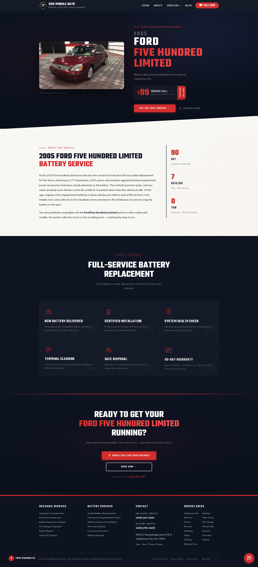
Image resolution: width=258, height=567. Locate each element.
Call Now (207, 5)
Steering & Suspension (50, 517)
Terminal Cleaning (96, 526)
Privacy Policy (177, 559)
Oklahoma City (191, 513)
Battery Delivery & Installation (102, 522)
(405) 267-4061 (145, 517)
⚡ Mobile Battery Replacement (129, 461)
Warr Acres (208, 517)
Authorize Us (192, 559)
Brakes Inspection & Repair (52, 522)
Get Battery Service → (155, 109)
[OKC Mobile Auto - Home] (62, 5)
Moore (187, 522)
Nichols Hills (208, 526)
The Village (208, 522)
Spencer (206, 531)
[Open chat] (249, 558)
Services (174, 5)
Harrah (205, 539)
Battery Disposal (96, 535)
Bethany (206, 513)
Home (145, 5)
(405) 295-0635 (189, 108)
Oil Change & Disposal (50, 526)
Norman (188, 526)
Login (216, 559)
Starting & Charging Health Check (104, 517)
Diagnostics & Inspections (51, 513)
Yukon (187, 535)
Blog (188, 5)
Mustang (188, 531)
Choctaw (206, 535)
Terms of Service (160, 559)
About (158, 5)
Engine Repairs (46, 531)
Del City (188, 539)
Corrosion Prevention (98, 531)
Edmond (188, 517)
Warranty (206, 559)
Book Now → (129, 472)
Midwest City (190, 544)
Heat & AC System (48, 535)
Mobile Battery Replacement (102, 513)
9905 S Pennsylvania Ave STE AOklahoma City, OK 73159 (154, 537)
